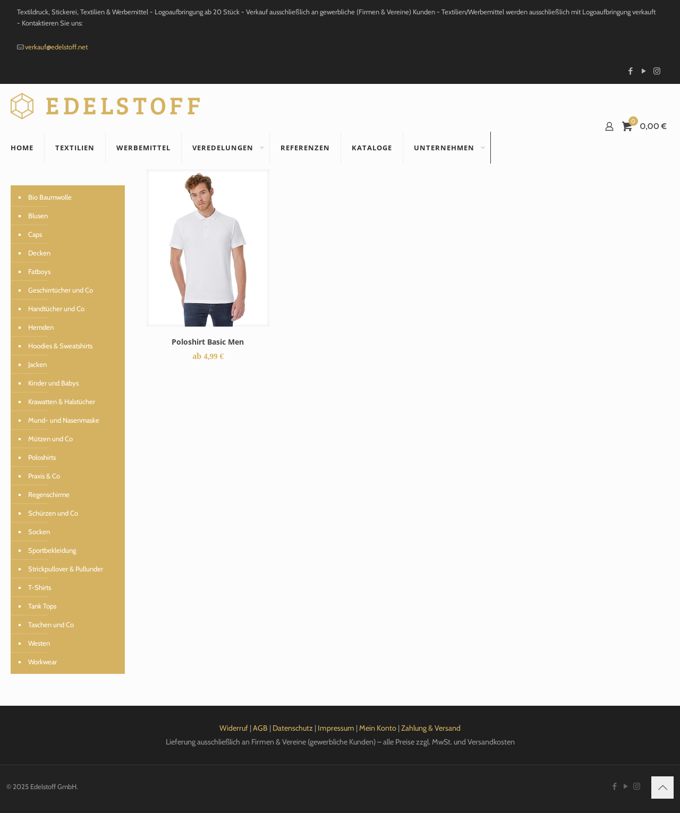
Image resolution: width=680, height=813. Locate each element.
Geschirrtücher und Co (60, 290)
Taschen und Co (51, 624)
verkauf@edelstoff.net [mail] (56, 46)
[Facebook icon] (630, 71)
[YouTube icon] (644, 71)
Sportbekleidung (52, 550)
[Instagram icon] (657, 71)
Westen (39, 643)
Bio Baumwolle (50, 197)
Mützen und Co (50, 438)
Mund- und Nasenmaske (63, 420)
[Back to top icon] (662, 787)
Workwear (42, 661)
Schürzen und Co (53, 513)
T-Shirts (39, 587)
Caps (35, 234)
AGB (260, 728)
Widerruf (233, 728)
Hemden (41, 327)
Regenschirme (49, 494)
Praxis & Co (44, 476)
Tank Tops (42, 606)
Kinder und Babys (53, 383)
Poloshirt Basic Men (208, 342)
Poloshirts (42, 457)
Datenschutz (293, 728)
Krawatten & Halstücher (61, 401)
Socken (39, 531)
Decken (39, 253)
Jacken (37, 364)
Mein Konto (377, 728)
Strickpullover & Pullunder (65, 568)
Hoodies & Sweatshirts (60, 345)
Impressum (336, 728)
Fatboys (39, 271)
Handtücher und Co (56, 308)
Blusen (38, 215)
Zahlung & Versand (431, 728)
